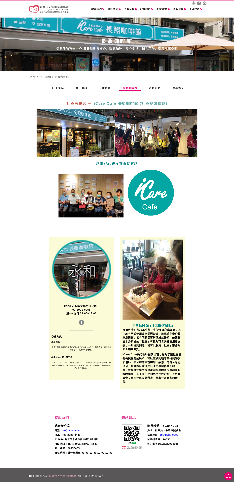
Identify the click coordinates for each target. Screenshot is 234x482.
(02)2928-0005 (71, 430)
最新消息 (114, 9)
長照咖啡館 (61, 76)
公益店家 (105, 88)
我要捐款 (146, 9)
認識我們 (97, 9)
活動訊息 (155, 88)
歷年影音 (178, 88)
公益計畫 (163, 9)
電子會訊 (81, 88)
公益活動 (130, 9)
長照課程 (195, 9)
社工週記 (58, 88)
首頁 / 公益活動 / (41, 76)
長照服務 (179, 9)
